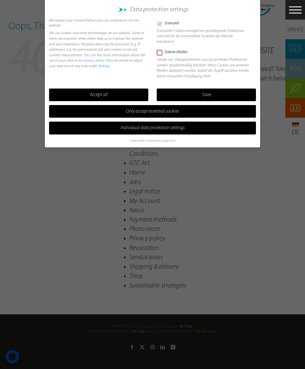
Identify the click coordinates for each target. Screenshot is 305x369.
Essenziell (170, 20)
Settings (104, 63)
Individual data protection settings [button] (153, 124)
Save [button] (206, 91)
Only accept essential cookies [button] (152, 108)
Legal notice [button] (169, 138)
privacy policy (94, 58)
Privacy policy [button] (154, 138)
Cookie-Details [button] (137, 138)
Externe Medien (174, 49)
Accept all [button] (99, 91)
